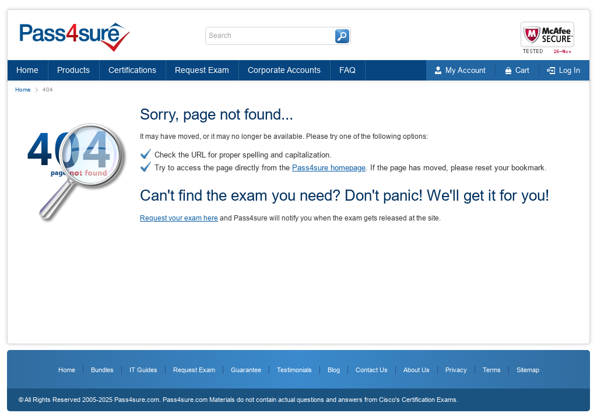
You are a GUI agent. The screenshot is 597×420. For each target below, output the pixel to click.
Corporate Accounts (284, 70)
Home (27, 70)
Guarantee (246, 369)
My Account (465, 70)
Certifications (132, 70)
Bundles (102, 369)
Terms (492, 369)
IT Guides (143, 369)
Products (73, 70)
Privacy (456, 369)
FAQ (347, 70)
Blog (334, 369)
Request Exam (202, 70)
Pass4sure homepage (329, 167)
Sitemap (528, 369)
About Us (416, 369)
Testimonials (294, 369)
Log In (569, 70)
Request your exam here (179, 218)
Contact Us (372, 369)
